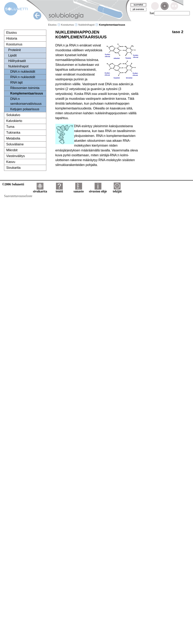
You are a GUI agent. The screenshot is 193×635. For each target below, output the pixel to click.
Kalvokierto (14, 121)
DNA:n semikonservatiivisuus (26, 101)
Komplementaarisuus (26, 93)
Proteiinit (14, 50)
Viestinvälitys (15, 156)
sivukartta (40, 190)
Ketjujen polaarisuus (24, 109)
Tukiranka (13, 132)
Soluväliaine (15, 144)
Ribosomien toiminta (24, 88)
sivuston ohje (98, 190)
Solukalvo (13, 115)
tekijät (117, 190)
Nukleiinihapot (88, 24)
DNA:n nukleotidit (22, 71)
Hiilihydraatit (17, 61)
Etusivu (54, 24)
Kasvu (10, 162)
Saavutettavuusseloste (18, 196)
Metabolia (13, 138)
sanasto (78, 190)
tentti (59, 190)
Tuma (10, 126)
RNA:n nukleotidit (22, 77)
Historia (11, 38)
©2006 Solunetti (13, 184)
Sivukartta (13, 167)
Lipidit (12, 55)
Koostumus (69, 24)
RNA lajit (16, 82)
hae (152, 13)
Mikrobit (12, 150)
